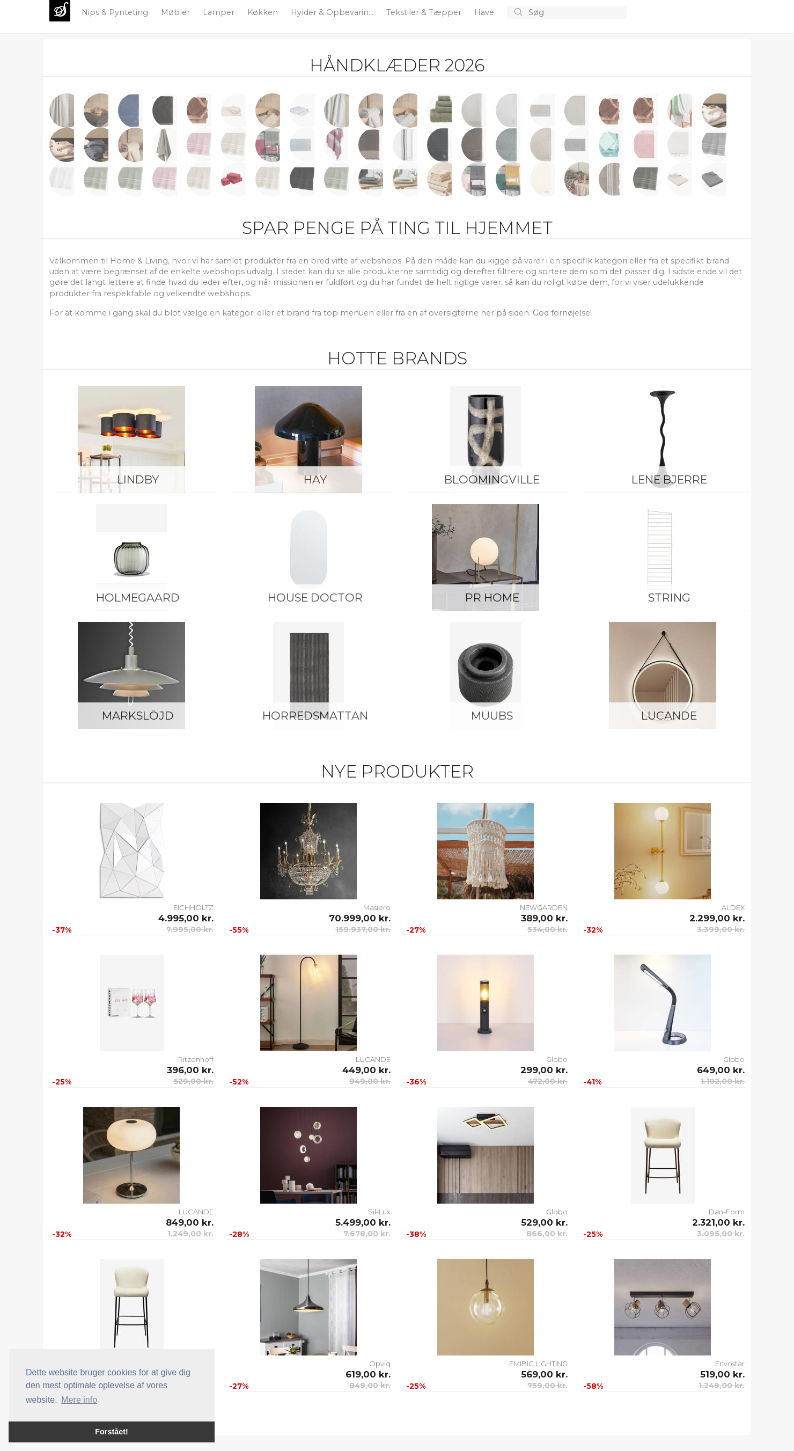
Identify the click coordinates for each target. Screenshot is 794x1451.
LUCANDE (669, 715)
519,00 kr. (722, 1374)
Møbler (176, 12)
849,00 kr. (190, 1222)
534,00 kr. (547, 929)
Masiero (377, 907)
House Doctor (315, 597)
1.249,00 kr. (190, 1233)
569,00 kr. (544, 1374)
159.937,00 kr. (363, 929)
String (669, 597)
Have (485, 12)
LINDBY (138, 479)
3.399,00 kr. (721, 929)
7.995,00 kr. (190, 929)
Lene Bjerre (669, 479)
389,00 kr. (544, 918)
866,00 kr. (547, 1233)
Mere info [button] (79, 1399)
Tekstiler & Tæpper (425, 12)
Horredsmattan (315, 715)
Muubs (492, 715)
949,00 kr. (370, 1081)
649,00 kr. (721, 1070)
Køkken (263, 12)
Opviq (380, 1363)
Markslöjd (138, 715)
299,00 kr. (544, 1070)
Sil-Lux (379, 1211)
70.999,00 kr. (360, 918)
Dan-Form (727, 1211)
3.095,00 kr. (721, 1233)
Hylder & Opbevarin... (333, 12)
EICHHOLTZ (193, 907)
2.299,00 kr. (717, 918)
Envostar (730, 1363)
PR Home (492, 597)
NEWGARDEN (544, 907)
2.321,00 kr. (718, 1222)
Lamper (220, 12)
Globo (557, 1059)
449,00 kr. (366, 1070)
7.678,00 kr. (367, 1233)
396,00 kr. (190, 1070)
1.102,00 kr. (723, 1081)
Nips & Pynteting (116, 12)
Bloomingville (492, 479)
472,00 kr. (548, 1081)
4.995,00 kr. (186, 918)
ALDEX (733, 907)
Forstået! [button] (111, 1431)
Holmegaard (138, 597)
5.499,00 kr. (363, 1222)
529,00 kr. (193, 1081)
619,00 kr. (368, 1374)
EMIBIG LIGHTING (538, 1363)
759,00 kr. (547, 1385)
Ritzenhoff (196, 1059)
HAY (315, 479)
